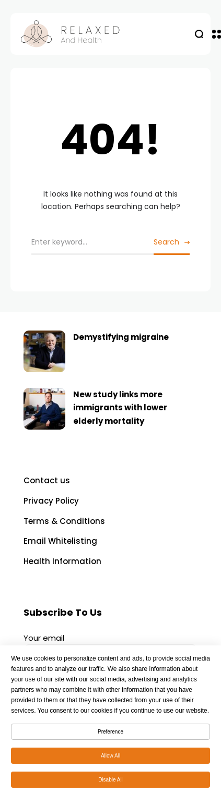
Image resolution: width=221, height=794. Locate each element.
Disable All (110, 782)
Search (166, 242)
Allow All (110, 758)
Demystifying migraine (121, 337)
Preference (110, 734)
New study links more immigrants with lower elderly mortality (120, 407)
